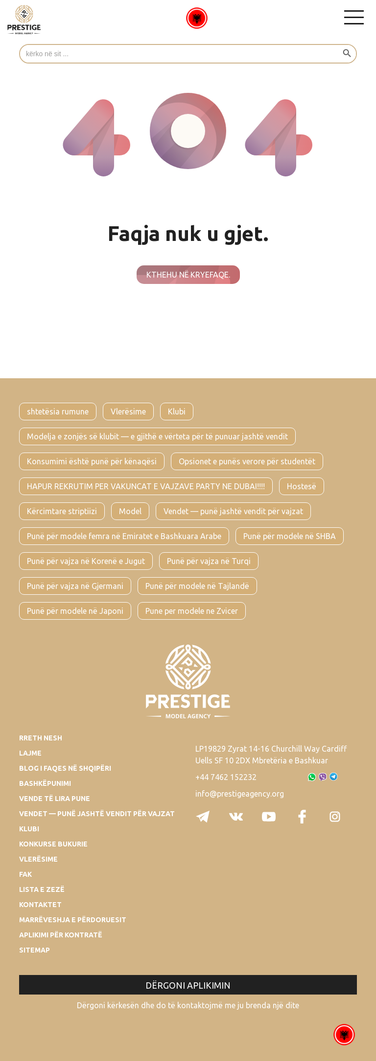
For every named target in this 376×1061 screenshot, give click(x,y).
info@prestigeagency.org (239, 793)
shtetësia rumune (58, 411)
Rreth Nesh (40, 738)
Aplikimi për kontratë (60, 935)
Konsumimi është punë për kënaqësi (92, 461)
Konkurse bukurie (53, 844)
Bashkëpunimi (45, 783)
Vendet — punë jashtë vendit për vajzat (233, 511)
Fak (25, 874)
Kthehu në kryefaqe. (188, 274)
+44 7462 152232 (226, 777)
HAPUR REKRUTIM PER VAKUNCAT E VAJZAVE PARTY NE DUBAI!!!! (146, 486)
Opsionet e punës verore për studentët (247, 461)
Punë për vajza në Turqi (209, 561)
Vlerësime (128, 411)
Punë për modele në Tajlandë (197, 586)
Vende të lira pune (54, 798)
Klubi (177, 411)
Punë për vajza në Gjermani (75, 586)
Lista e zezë (42, 889)
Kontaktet (40, 905)
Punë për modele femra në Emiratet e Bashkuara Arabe (124, 536)
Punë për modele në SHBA (289, 536)
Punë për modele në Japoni (75, 610)
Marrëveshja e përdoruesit (72, 920)
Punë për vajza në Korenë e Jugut (86, 561)
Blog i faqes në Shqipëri (65, 768)
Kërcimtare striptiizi (62, 511)
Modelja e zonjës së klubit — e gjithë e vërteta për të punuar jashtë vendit (157, 436)
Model (130, 511)
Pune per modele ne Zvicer (191, 610)
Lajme (30, 753)
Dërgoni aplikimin (188, 985)
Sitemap (34, 950)
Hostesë (301, 486)
